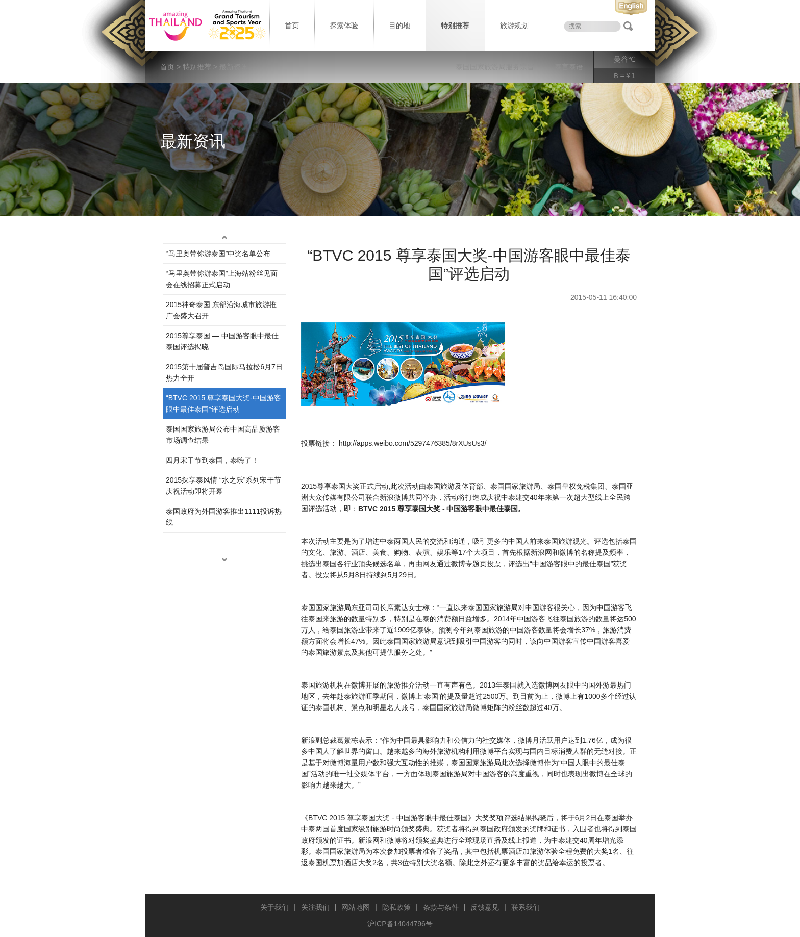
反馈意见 (484, 907)
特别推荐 (455, 25)
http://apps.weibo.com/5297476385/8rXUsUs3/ (413, 443)
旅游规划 (514, 25)
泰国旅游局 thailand (206, 25)
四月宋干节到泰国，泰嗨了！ (212, 460)
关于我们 (274, 907)
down (224, 559)
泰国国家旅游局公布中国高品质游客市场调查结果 (223, 434)
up (224, 237)
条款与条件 (441, 907)
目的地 (399, 25)
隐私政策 (396, 907)
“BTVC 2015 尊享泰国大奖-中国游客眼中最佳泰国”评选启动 (223, 403)
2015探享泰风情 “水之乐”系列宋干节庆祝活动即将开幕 (223, 485)
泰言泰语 (569, 67)
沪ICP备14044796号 (400, 924)
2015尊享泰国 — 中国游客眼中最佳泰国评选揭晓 (222, 341)
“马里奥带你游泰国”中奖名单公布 (218, 253)
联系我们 (525, 907)
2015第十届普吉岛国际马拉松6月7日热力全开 (224, 372)
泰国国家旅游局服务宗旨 (495, 67)
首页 (292, 25)
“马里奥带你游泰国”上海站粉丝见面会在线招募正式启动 (222, 279)
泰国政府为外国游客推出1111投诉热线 (224, 516)
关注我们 (315, 907)
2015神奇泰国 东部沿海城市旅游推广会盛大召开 (221, 310)
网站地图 (355, 907)
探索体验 (344, 25)
